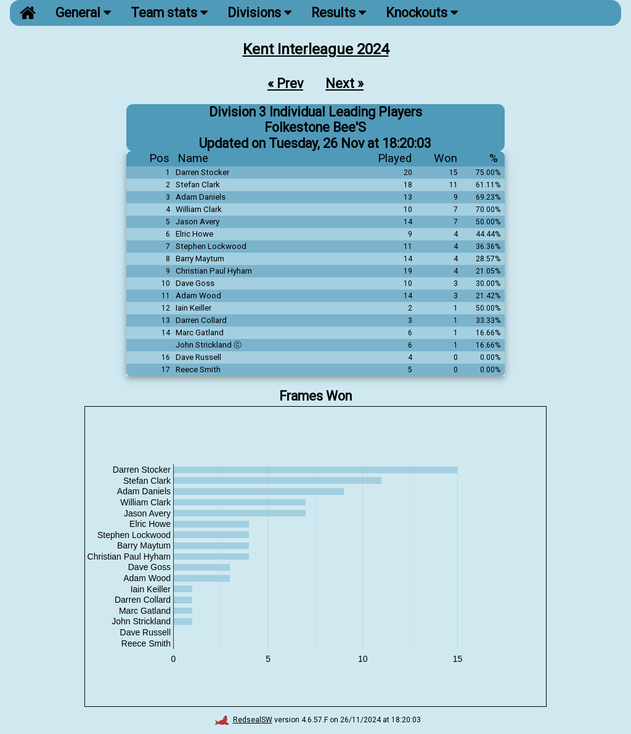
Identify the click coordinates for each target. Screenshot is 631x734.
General (83, 12)
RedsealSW (243, 720)
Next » (344, 83)
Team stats (169, 12)
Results (338, 12)
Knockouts (422, 12)
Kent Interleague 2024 (316, 49)
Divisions (259, 12)
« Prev (285, 83)
